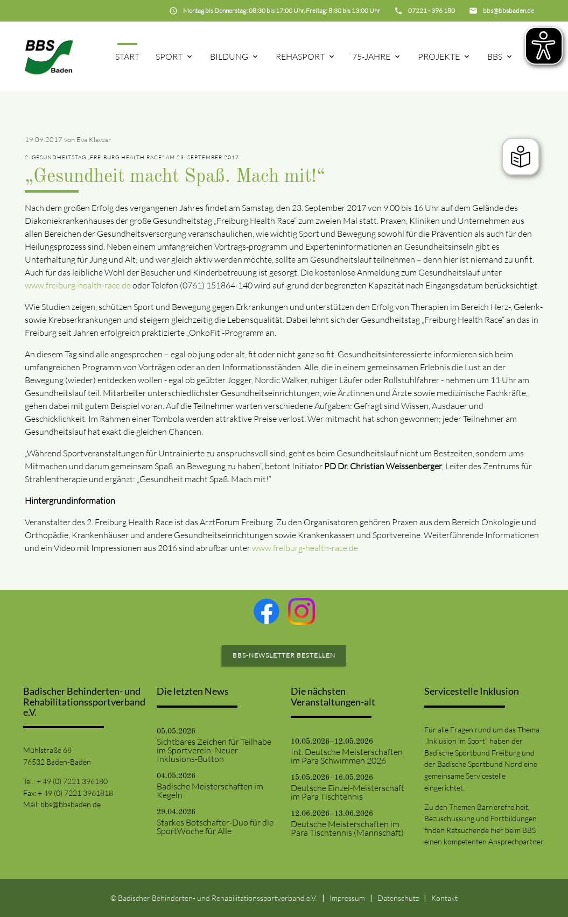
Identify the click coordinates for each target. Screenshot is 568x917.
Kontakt (444, 897)
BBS (494, 56)
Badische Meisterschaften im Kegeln (210, 790)
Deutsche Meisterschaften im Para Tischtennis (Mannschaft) (347, 828)
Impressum (347, 897)
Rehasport (300, 56)
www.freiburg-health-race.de (78, 285)
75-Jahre (371, 56)
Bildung (229, 56)
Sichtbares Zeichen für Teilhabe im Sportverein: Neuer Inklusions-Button (214, 750)
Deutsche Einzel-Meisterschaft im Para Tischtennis (347, 792)
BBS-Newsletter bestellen (284, 655)
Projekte (439, 56)
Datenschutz (398, 897)
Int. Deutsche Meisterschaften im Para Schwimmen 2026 (347, 756)
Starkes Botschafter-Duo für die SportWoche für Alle (215, 826)
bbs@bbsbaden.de (70, 804)
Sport (169, 56)
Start (127, 56)
